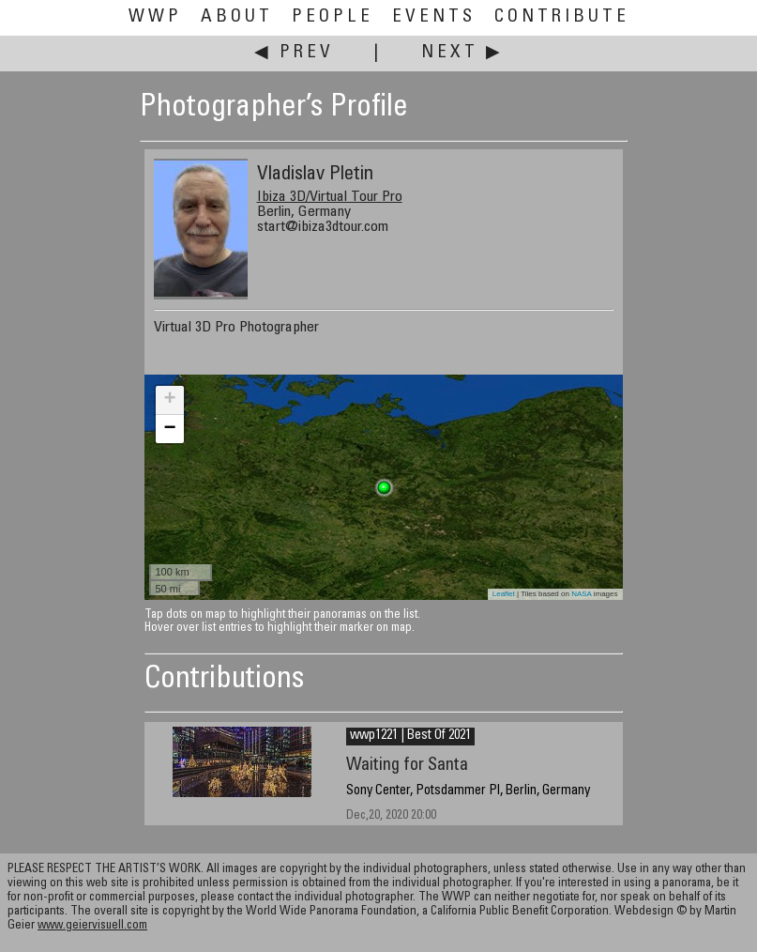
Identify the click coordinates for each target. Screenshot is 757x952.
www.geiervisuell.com (92, 926)
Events (434, 17)
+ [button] (169, 400)
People (332, 17)
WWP (155, 17)
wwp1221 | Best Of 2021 (410, 736)
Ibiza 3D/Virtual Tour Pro (329, 197)
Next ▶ (462, 53)
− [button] (169, 429)
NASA (581, 594)
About (237, 17)
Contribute (561, 17)
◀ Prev (294, 53)
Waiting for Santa (407, 766)
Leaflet (503, 594)
